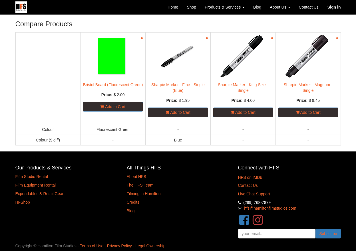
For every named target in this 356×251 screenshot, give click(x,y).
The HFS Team (140, 185)
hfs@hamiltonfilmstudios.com (270, 208)
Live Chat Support (254, 194)
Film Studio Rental (31, 176)
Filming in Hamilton (144, 193)
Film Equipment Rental (35, 185)
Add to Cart (112, 106)
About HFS (136, 176)
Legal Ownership (150, 246)
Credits (133, 202)
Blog (131, 211)
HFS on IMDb (250, 177)
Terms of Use (91, 246)
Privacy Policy (119, 246)
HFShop (22, 202)
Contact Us (248, 185)
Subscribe (328, 233)
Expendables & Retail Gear (39, 193)
